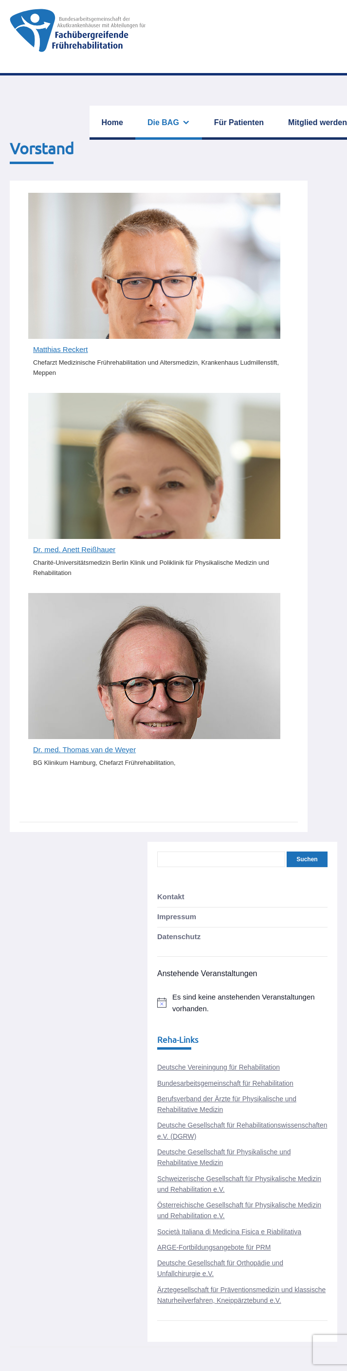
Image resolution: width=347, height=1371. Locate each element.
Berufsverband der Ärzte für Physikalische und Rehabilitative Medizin (226, 1104)
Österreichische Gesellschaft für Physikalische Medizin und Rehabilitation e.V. (239, 1210)
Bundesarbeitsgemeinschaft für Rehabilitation (225, 1083)
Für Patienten (239, 122)
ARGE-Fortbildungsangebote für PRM (214, 1247)
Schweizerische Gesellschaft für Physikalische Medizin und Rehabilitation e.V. (239, 1184)
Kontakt (170, 896)
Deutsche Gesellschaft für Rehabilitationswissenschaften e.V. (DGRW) (242, 1130)
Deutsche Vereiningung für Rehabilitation (218, 1067)
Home (112, 122)
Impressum (176, 916)
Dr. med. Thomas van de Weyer (84, 749)
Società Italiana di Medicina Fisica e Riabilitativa (229, 1232)
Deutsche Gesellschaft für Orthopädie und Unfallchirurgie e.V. (220, 1268)
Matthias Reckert (60, 349)
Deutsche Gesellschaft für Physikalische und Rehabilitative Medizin (224, 1157)
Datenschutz (179, 936)
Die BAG (163, 122)
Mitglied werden (317, 122)
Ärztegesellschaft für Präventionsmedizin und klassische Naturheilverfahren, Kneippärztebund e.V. (241, 1295)
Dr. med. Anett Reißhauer (74, 549)
